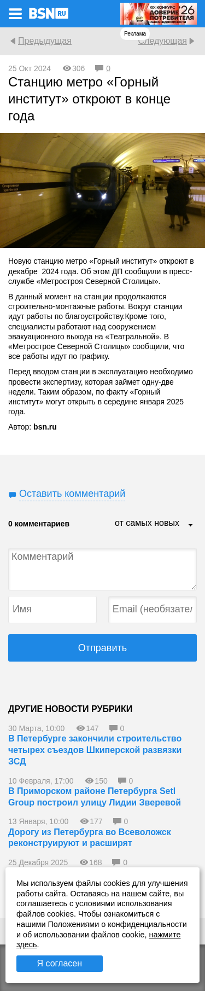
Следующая (162, 40)
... (191, 526)
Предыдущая (45, 40)
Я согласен (59, 963)
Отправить (102, 647)
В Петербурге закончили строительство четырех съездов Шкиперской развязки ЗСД (94, 750)
